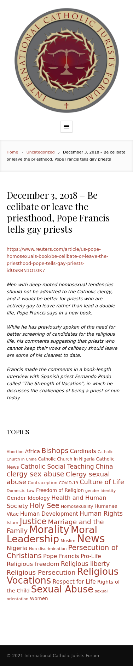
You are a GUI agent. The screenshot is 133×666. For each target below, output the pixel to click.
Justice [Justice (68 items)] (33, 521)
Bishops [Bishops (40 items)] (54, 451)
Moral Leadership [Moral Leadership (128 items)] (52, 534)
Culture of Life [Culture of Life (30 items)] (102, 482)
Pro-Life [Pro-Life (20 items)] (91, 556)
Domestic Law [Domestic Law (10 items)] (21, 490)
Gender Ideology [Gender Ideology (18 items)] (28, 498)
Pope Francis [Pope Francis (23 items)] (61, 556)
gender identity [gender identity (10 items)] (100, 490)
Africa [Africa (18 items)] (32, 451)
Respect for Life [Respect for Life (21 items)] (74, 581)
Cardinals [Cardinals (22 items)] (83, 451)
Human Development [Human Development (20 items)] (49, 514)
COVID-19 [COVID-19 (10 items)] (68, 483)
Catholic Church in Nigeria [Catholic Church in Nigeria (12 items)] (66, 459)
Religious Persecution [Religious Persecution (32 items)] (41, 572)
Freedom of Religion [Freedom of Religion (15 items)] (60, 490)
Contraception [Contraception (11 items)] (43, 482)
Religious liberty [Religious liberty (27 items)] (85, 563)
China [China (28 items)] (104, 466)
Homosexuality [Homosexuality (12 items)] (77, 506)
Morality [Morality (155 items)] (49, 529)
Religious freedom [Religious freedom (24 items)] (33, 564)
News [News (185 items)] (91, 539)
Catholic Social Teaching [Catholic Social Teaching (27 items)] (57, 466)
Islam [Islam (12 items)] (12, 522)
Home (12, 152)
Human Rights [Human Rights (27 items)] (101, 513)
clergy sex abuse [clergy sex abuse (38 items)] (35, 474)
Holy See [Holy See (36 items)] (44, 505)
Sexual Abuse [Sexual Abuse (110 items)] (62, 589)
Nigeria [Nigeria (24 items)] (17, 548)
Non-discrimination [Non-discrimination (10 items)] (47, 548)
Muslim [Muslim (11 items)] (67, 540)
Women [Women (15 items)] (39, 598)
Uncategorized (41, 152)
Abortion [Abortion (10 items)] (15, 452)
